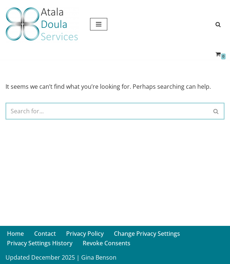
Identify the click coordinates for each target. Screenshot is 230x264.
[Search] (218, 24)
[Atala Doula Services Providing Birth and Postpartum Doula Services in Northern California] (42, 24)
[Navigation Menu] (98, 24)
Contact (45, 234)
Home (15, 234)
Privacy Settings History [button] (39, 243)
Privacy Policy (85, 234)
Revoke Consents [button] (106, 243)
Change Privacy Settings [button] (147, 234)
